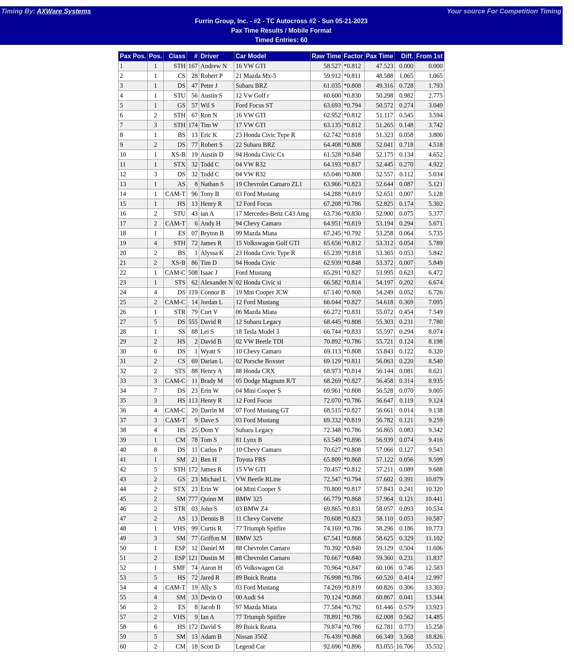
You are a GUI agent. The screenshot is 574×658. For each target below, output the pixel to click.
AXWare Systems (64, 11)
